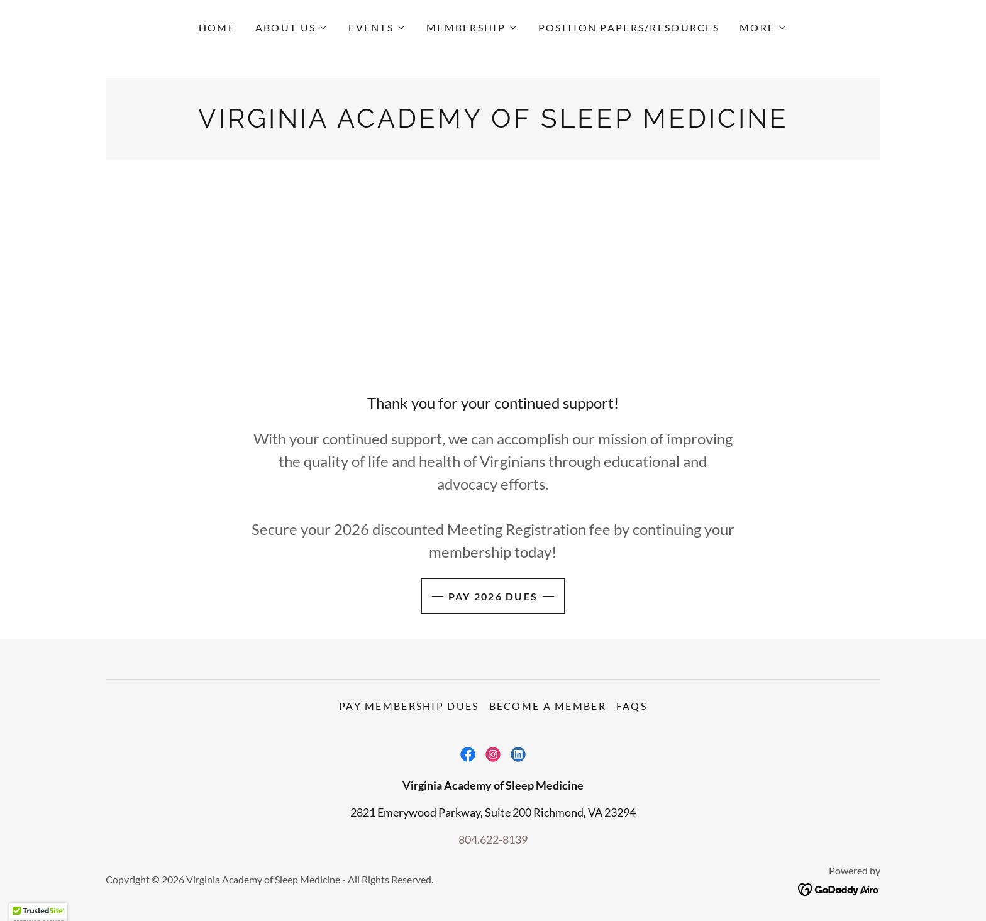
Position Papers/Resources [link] (628, 27)
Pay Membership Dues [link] (409, 706)
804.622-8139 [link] (493, 839)
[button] (291, 27)
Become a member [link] (547, 706)
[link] (493, 123)
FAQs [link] (631, 706)
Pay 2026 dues (493, 596)
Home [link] (217, 27)
